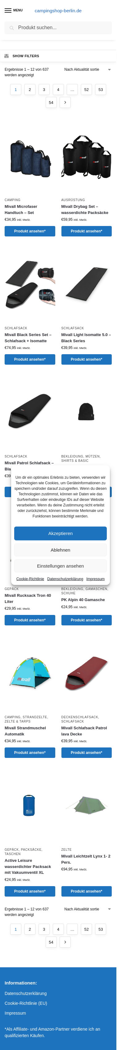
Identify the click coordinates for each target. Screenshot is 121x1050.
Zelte (66, 849)
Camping (13, 200)
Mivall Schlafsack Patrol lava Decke (84, 731)
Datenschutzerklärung (65, 579)
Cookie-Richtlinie (30, 579)
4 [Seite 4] (58, 89)
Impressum (95, 579)
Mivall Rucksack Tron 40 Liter (28, 598)
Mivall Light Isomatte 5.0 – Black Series (86, 337)
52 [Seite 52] (86, 89)
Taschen (13, 854)
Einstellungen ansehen (60, 565)
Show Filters (21, 56)
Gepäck (12, 589)
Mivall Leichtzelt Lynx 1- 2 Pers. (86, 859)
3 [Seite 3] (44, 89)
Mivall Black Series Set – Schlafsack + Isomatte (28, 337)
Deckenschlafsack (79, 717)
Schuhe (68, 593)
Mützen (93, 456)
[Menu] (14, 10)
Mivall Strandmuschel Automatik (25, 731)
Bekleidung (72, 456)
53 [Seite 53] (100, 89)
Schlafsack (16, 328)
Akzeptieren (60, 533)
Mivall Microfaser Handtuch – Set (21, 209)
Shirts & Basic (75, 460)
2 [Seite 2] (30, 89)
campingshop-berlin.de (58, 10)
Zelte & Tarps (18, 721)
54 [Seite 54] (51, 102)
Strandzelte (35, 717)
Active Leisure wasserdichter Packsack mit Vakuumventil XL (28, 866)
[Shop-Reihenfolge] (88, 69)
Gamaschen (96, 589)
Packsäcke (31, 849)
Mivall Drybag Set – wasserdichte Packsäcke (85, 209)
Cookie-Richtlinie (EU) (26, 1003)
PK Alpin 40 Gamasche (83, 599)
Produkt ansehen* (30, 231)
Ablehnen (60, 549)
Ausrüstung (73, 200)
